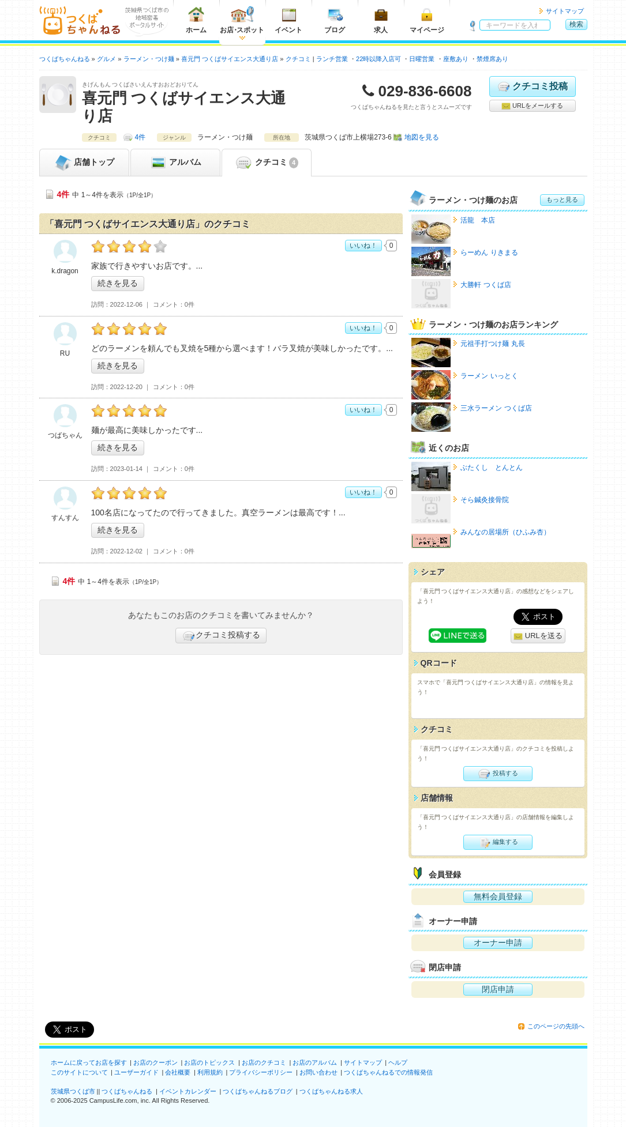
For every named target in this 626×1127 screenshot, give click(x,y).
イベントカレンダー (187, 1091)
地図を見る (421, 137)
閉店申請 (498, 989)
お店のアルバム (315, 1062)
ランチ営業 (332, 58)
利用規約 (210, 1072)
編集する (497, 842)
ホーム (196, 20)
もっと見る (562, 199)
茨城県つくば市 (73, 1091)
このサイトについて (79, 1072)
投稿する (497, 774)
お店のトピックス (209, 1062)
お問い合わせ (318, 1072)
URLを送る (538, 636)
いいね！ (363, 246)
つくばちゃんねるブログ (258, 1091)
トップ (84, 162)
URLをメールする (532, 106)
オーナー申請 (498, 942)
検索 (576, 24)
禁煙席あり (492, 58)
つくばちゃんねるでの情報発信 (388, 1072)
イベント (288, 20)
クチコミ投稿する (221, 636)
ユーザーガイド (136, 1072)
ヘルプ (397, 1062)
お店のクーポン (155, 1062)
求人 (380, 20)
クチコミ (266, 162)
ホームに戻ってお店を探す (89, 1062)
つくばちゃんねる (127, 1091)
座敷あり (455, 58)
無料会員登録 (498, 896)
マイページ (427, 20)
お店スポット (242, 20)
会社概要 (177, 1072)
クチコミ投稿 (532, 86)
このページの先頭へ (555, 1026)
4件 (140, 137)
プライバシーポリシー (261, 1072)
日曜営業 (421, 58)
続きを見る (118, 283)
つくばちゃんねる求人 (331, 1091)
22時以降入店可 (378, 58)
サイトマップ (565, 10)
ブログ (334, 20)
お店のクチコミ (264, 1062)
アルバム (175, 162)
